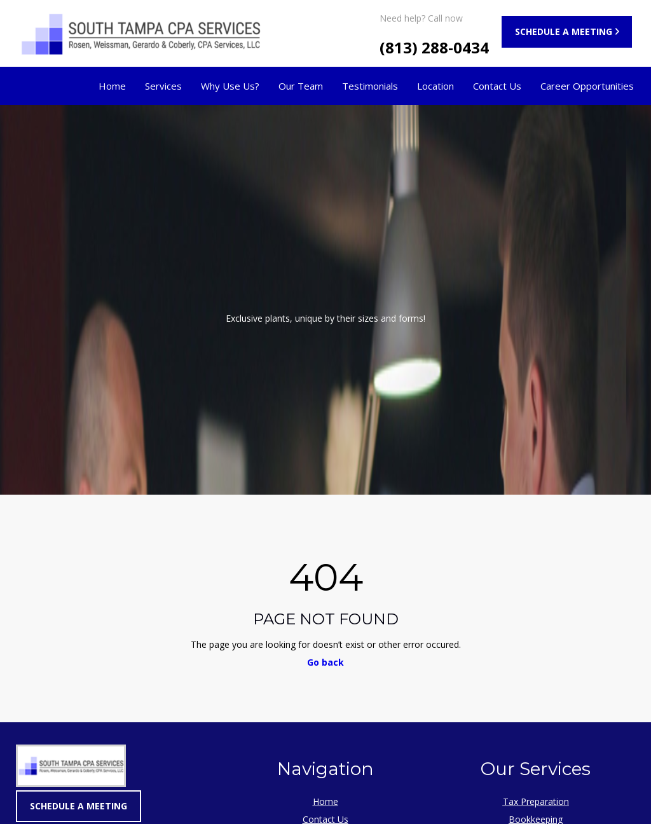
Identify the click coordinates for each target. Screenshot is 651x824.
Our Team (300, 85)
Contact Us (497, 85)
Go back (325, 662)
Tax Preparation (536, 801)
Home (112, 85)
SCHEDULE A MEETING (563, 31)
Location (435, 85)
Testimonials (370, 85)
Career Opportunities (587, 85)
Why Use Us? (230, 85)
